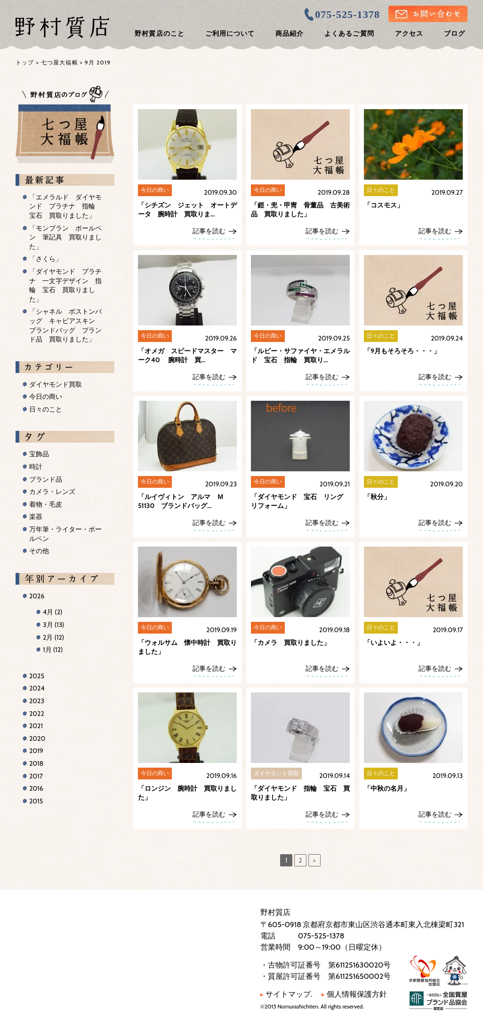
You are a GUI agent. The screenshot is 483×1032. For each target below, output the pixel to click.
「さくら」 (45, 258)
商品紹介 (289, 33)
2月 (53, 637)
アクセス (409, 33)
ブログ (454, 33)
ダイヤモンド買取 (55, 384)
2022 (36, 713)
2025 (36, 676)
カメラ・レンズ (52, 491)
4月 (52, 612)
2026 (36, 596)
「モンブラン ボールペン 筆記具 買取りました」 (65, 237)
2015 (36, 801)
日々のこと (45, 409)
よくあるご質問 (349, 33)
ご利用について (230, 33)
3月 (53, 624)
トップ (25, 62)
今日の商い (45, 396)
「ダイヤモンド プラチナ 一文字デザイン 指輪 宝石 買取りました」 (65, 285)
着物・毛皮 (45, 504)
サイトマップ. (286, 994)
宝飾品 (39, 454)
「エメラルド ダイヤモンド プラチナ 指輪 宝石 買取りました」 (65, 206)
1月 (53, 649)
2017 (36, 776)
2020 (37, 738)
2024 (37, 688)
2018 (36, 763)
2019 (36, 750)
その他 (39, 551)
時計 (35, 466)
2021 (36, 726)
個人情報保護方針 (354, 994)
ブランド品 (45, 479)
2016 (36, 788)
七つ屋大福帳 (59, 62)
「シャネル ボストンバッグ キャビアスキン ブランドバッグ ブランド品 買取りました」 (65, 325)
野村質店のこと (159, 33)
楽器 (35, 516)
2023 (36, 701)
